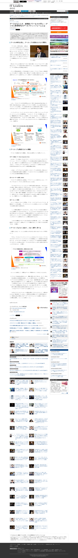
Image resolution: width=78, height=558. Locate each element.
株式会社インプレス (21, 548)
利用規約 (18, 544)
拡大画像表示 (13, 99)
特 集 (32, 11)
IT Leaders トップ (13, 15)
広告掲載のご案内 (29, 544)
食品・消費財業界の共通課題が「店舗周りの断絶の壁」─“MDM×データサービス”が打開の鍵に (21, 428)
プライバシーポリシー (41, 544)
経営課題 (17, 11)
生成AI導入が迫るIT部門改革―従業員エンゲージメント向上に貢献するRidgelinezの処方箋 (21, 412)
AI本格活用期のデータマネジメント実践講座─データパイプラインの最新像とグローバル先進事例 (21, 512)
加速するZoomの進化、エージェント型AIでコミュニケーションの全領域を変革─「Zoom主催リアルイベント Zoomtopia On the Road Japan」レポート (21, 406)
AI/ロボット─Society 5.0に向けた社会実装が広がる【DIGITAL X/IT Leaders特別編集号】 (27, 366)
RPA (34, 12)
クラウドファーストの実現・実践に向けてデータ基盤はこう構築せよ (23, 323)
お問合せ (11, 546)
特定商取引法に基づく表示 (50, 544)
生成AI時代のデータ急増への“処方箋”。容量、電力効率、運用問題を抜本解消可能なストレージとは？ (41, 450)
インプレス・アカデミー (22, 552)
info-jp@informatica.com (19, 311)
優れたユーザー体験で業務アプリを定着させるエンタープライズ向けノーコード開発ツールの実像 (41, 389)
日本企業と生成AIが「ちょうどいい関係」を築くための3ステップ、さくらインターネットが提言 (21, 519)
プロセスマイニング (26, 12)
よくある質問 (16, 546)
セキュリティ (39, 12)
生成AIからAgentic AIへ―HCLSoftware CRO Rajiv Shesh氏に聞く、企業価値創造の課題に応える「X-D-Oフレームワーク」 (55, 136)
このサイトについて (13, 544)
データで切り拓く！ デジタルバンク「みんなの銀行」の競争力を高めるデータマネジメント (21, 473)
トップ (12, 12)
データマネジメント (47, 12)
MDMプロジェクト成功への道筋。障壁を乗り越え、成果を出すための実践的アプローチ (41, 473)
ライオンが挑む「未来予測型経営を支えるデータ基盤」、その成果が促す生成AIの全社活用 (41, 351)
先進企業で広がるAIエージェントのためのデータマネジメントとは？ (21, 351)
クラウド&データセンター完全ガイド (24, 549)
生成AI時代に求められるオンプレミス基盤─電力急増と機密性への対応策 (41, 412)
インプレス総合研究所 (44, 549)
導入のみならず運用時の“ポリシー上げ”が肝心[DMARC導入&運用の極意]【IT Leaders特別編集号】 (29, 370)
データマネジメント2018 (36, 15)
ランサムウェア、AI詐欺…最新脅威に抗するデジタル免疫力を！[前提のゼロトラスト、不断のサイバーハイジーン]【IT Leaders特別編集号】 (29, 374)
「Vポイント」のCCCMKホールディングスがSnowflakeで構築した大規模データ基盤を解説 (21, 496)
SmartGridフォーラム (58, 549)
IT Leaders (16, 6)
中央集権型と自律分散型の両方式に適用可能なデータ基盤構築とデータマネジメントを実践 (41, 496)
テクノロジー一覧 (20, 15)
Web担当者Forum (37, 549)
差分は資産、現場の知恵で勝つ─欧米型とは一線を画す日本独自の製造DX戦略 (41, 466)
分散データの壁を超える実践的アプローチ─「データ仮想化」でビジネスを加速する (41, 504)
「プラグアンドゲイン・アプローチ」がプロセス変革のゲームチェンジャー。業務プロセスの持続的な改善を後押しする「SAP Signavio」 (21, 437)
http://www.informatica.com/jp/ (19, 308)
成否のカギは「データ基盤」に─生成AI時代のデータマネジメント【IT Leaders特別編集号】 (27, 363)
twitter (10, 8)
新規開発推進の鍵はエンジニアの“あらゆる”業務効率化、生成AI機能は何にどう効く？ (21, 466)
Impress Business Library (54, 22)
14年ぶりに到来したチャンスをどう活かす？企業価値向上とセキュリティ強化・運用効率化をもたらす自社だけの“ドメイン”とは (56, 116)
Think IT (32, 549)
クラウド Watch (51, 549)
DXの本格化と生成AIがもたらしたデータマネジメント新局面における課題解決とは (21, 504)
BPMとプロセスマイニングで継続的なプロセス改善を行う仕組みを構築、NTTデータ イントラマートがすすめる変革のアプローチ (56, 159)
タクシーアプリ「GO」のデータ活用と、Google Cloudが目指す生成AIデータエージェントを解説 (41, 458)
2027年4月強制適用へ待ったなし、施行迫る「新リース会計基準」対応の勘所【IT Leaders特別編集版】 (29, 359)
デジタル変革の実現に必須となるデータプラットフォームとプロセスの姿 (24, 325)
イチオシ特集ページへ (63, 297)
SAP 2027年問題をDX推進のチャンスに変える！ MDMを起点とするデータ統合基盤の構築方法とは (41, 443)
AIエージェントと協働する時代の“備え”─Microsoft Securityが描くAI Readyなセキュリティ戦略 (21, 420)
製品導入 (38, 1)
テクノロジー (24, 11)
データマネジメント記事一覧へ (43, 18)
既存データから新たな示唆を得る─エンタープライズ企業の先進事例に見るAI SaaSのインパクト (21, 458)
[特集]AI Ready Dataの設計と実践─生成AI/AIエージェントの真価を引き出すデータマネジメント (59, 284)
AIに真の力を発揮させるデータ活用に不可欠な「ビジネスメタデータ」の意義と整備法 (21, 450)
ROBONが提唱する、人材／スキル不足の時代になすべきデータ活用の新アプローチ (41, 481)
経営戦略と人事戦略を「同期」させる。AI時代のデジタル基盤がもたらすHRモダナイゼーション (21, 389)
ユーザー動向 (18, 12)
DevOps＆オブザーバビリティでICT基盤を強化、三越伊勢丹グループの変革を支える (41, 489)
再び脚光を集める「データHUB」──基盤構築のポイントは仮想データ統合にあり (25, 328)
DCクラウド (30, 1)
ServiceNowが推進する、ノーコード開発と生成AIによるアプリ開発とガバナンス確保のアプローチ (21, 481)
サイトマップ (57, 544)
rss (14, 8)
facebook (12, 8)
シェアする (12, 29)
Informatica (13, 338)
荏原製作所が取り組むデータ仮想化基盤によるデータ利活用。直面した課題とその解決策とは (41, 512)
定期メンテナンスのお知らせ (55, 65)
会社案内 (34, 544)
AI (31, 12)
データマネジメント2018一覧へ (42, 334)
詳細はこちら (64, 393)
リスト (21, 29)
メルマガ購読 (23, 544)
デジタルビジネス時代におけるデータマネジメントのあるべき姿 (22, 320)
